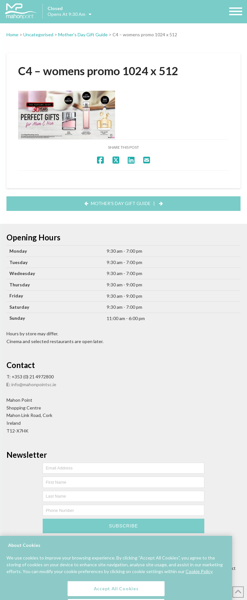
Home (12, 34)
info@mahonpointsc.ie (33, 384)
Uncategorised (38, 34)
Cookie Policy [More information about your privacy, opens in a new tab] (199, 585)
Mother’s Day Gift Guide (83, 34)
